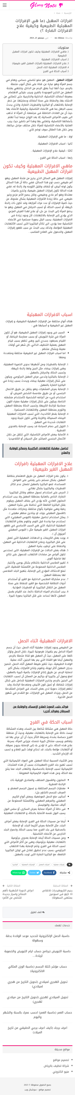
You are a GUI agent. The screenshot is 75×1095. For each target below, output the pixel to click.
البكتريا (15, 864)
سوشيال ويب (30, 1090)
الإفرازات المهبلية (28, 864)
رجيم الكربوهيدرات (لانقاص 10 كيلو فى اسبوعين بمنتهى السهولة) (57, 894)
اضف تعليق (37, 912)
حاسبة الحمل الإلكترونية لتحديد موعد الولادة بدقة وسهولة (37, 938)
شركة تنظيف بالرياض (56, 1066)
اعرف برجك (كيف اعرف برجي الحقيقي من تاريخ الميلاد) (37, 1030)
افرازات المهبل (44, 864)
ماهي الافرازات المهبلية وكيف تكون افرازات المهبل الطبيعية (39, 54)
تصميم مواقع (61, 1060)
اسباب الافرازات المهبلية (54, 60)
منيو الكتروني (61, 1071)
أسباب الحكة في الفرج (55, 71)
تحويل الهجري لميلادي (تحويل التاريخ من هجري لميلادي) (37, 984)
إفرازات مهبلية (58, 864)
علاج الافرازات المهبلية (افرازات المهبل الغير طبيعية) (39, 64)
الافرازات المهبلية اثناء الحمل (52, 67)
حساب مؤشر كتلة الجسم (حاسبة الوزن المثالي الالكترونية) (37, 969)
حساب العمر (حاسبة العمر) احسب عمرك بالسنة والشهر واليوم (37, 1015)
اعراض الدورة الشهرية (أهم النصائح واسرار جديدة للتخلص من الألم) (18, 894)
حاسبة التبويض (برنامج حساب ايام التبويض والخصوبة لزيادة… (37, 953)
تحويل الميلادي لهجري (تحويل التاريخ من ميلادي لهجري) (37, 999)
